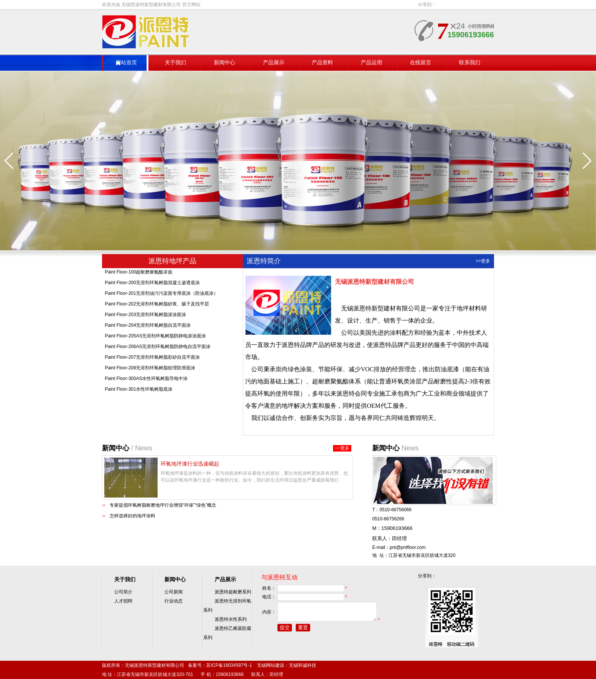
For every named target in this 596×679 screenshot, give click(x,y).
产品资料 (322, 62)
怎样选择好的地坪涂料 (132, 515)
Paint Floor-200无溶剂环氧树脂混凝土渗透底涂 (152, 285)
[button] (587, 161)
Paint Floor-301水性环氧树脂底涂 (138, 391)
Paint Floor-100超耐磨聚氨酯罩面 (138, 274)
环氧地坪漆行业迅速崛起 (190, 464)
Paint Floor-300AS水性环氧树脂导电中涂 (146, 380)
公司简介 (123, 592)
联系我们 (469, 62)
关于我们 (175, 62)
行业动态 (173, 601)
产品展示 (273, 62)
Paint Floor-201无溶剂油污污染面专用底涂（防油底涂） (161, 295)
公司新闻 (173, 592)
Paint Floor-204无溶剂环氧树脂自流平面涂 (148, 327)
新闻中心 (224, 62)
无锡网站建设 (270, 665)
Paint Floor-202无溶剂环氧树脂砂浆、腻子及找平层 (157, 306)
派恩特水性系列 (231, 619)
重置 (303, 631)
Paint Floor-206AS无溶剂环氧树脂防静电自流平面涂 (157, 348)
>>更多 (483, 261)
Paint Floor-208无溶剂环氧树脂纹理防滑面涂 (150, 370)
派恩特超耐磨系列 (233, 592)
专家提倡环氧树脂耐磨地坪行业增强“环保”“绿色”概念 (163, 505)
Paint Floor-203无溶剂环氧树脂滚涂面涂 (145, 317)
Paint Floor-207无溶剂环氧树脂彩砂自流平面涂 (152, 359)
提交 (285, 631)
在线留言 (420, 62)
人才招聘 (123, 601)
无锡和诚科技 (302, 665)
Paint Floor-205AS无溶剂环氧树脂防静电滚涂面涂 (155, 338)
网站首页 (126, 62)
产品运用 (371, 62)
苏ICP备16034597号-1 (229, 665)
